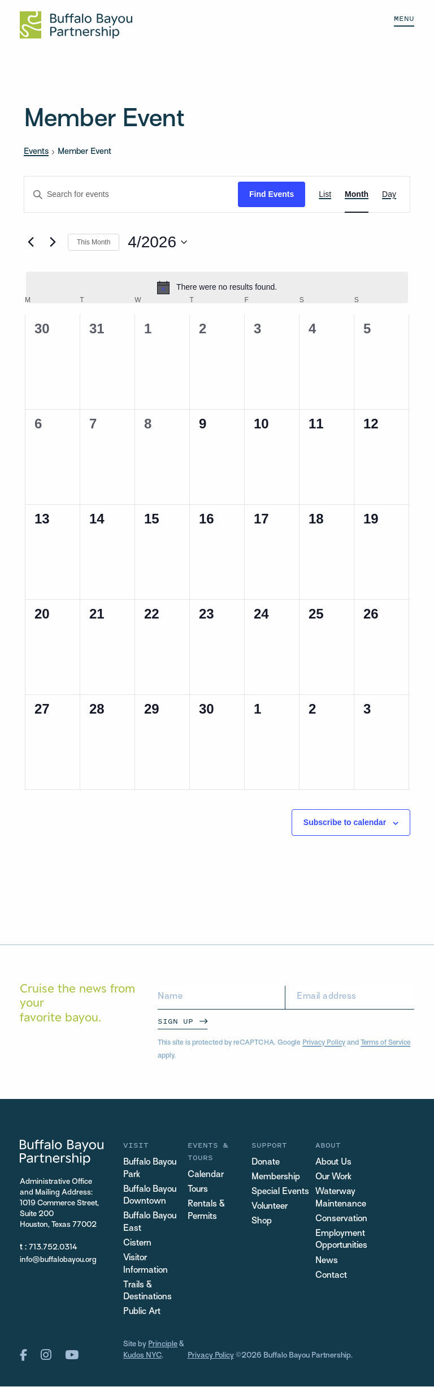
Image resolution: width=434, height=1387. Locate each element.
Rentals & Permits (206, 1210)
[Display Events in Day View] (389, 194)
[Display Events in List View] (325, 194)
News (326, 1261)
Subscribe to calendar (344, 822)
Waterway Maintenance (340, 1198)
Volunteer (269, 1207)
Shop (261, 1221)
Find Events (271, 194)
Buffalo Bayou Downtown (150, 1196)
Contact (331, 1276)
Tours (198, 1190)
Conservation (341, 1219)
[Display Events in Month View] (356, 194)
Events (36, 152)
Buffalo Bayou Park (150, 1168)
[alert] (217, 287)
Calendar (206, 1175)
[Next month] (52, 242)
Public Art (142, 1313)
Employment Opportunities (341, 1240)
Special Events (280, 1192)
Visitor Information (145, 1265)
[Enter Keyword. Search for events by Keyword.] (131, 194)
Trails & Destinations (147, 1292)
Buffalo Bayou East (150, 1223)
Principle (163, 1346)
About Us (333, 1162)
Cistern (137, 1244)
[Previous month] (30, 242)
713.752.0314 (53, 1247)
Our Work (333, 1177)
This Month (93, 242)
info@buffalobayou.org (58, 1260)
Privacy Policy (324, 1043)
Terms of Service (388, 1043)
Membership (275, 1177)
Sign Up (175, 1021)
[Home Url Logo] (76, 24)
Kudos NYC (142, 1356)
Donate (265, 1162)
